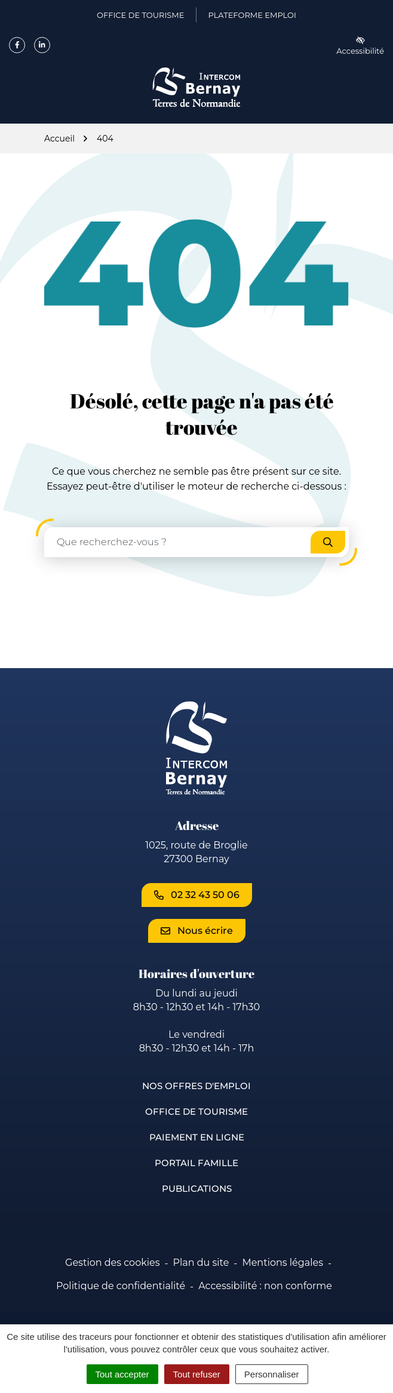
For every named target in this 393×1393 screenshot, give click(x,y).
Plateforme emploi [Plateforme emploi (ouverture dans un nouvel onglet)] (252, 17)
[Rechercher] (328, 542)
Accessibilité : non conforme (265, 1285)
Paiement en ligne (196, 1137)
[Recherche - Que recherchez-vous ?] (178, 542)
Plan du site (201, 1262)
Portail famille (196, 1162)
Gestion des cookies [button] (112, 1262)
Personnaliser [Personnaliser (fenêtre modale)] (271, 1374)
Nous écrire (197, 930)
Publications (197, 1188)
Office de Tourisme (196, 1111)
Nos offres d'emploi (196, 1085)
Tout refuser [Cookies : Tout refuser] (196, 1374)
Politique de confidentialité (120, 1285)
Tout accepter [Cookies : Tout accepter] (122, 1374)
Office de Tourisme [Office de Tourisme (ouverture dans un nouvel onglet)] (140, 17)
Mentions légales (282, 1262)
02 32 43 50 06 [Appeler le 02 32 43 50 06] (197, 894)
